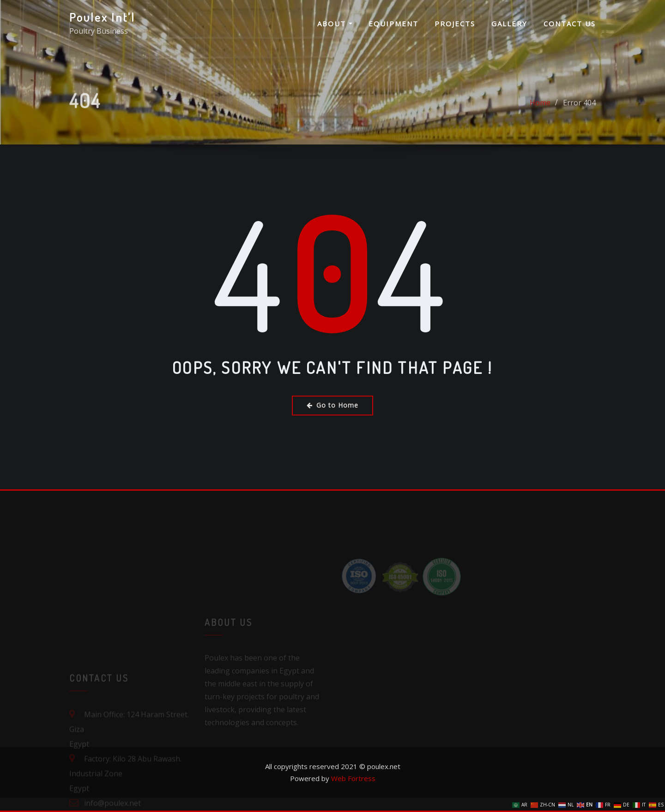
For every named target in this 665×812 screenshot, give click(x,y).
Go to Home (332, 405)
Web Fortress (353, 778)
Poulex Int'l (102, 17)
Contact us (570, 23)
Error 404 (579, 111)
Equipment (393, 23)
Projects (455, 23)
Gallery (509, 23)
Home (540, 111)
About (334, 23)
